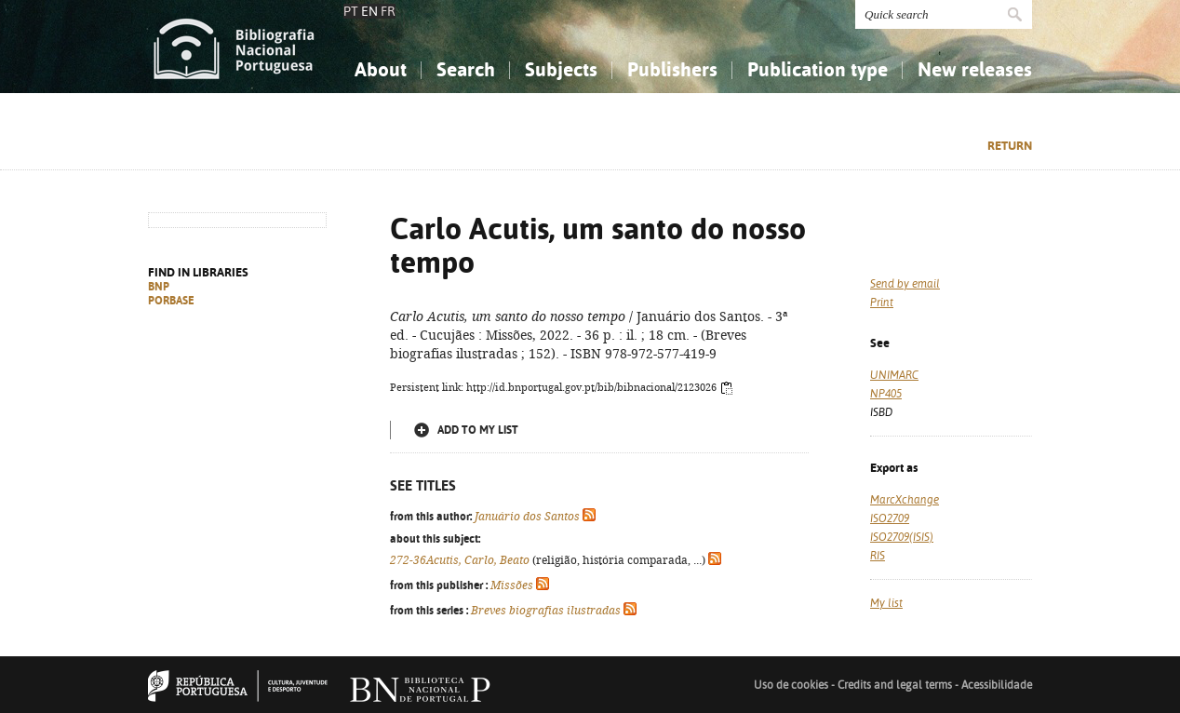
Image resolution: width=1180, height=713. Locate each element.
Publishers (672, 69)
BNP (158, 286)
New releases (975, 69)
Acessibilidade (996, 685)
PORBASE (171, 300)
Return (1009, 146)
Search (465, 69)
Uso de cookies (791, 685)
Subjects (561, 69)
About (381, 69)
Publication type (817, 69)
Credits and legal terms (895, 685)
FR (388, 11)
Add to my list (477, 430)
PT (350, 11)
